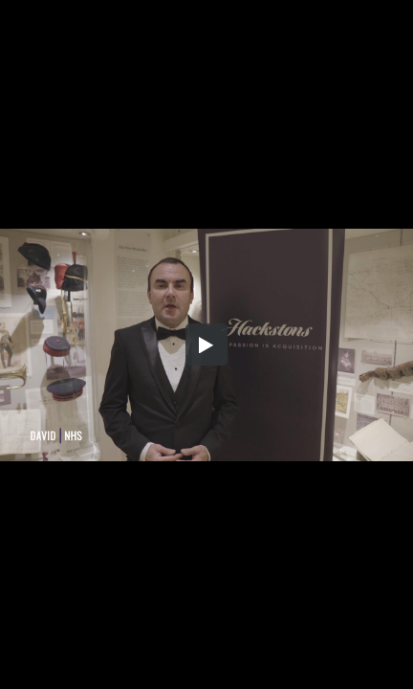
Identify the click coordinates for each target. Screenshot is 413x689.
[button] (206, 344)
